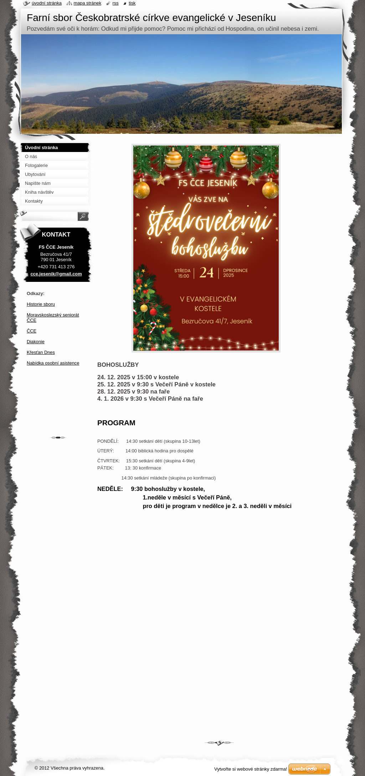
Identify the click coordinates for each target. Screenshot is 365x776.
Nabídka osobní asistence (53, 363)
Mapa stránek (88, 3)
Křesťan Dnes (41, 352)
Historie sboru (41, 304)
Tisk (132, 3)
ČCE (31, 331)
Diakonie (36, 341)
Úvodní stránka (47, 3)
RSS (116, 3)
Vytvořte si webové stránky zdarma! (250, 769)
